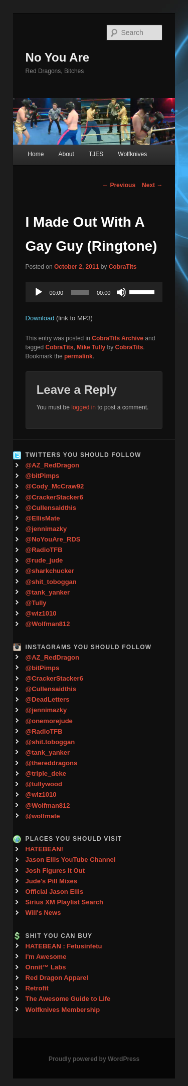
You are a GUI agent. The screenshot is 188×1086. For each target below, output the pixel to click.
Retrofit (37, 988)
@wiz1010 (41, 613)
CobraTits (123, 266)
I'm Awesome (46, 956)
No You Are (58, 57)
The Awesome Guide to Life (68, 998)
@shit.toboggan (50, 742)
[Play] (39, 292)
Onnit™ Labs (46, 967)
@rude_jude (44, 560)
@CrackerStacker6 (54, 497)
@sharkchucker (50, 571)
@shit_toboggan (51, 582)
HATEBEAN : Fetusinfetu (64, 946)
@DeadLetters (48, 699)
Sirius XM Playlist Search (64, 902)
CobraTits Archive (117, 338)
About (66, 154)
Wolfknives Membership (63, 1009)
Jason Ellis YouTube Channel (71, 859)
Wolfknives (132, 154)
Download (40, 318)
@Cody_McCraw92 (55, 486)
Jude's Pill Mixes (52, 881)
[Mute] (121, 292)
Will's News (43, 912)
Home (36, 154)
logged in (83, 407)
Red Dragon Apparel (57, 977)
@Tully (36, 603)
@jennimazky (46, 528)
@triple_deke (46, 773)
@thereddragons (52, 763)
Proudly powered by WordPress (94, 1058)
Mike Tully (91, 347)
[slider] (80, 292)
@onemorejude (49, 721)
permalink (78, 356)
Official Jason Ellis (55, 891)
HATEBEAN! (45, 849)
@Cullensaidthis (51, 507)
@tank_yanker (48, 592)
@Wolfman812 (48, 624)
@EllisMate (43, 518)
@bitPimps (43, 475)
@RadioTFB (44, 550)
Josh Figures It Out (55, 870)
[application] (94, 292)
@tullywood (44, 784)
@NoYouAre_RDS (53, 539)
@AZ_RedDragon (52, 465)
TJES (96, 154)
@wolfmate (43, 816)
